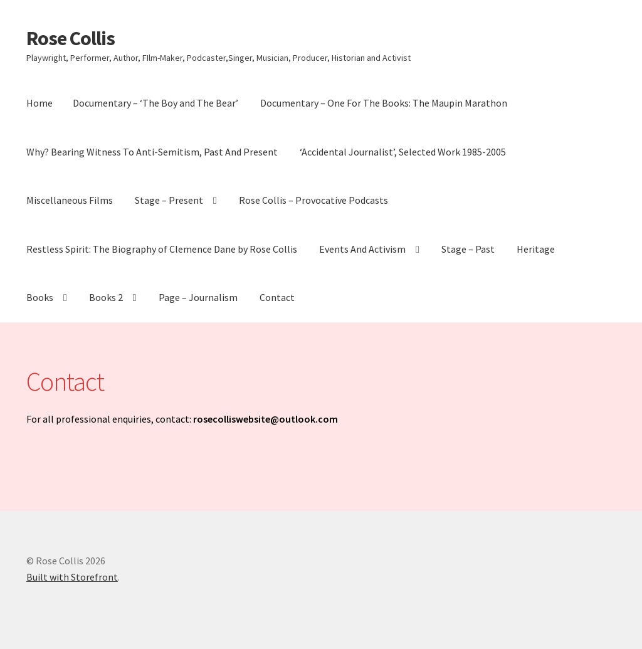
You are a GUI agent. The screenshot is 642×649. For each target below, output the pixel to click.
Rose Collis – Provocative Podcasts (313, 200)
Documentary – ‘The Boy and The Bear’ (155, 103)
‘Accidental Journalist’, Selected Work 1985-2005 (403, 151)
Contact (277, 297)
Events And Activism (362, 249)
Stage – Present (169, 200)
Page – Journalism (198, 297)
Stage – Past (468, 249)
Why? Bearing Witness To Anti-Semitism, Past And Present (152, 151)
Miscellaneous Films (69, 200)
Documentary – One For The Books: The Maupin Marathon (383, 103)
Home (39, 103)
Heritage (536, 249)
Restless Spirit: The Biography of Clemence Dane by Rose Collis (161, 249)
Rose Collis (70, 38)
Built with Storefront (72, 577)
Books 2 (106, 297)
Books (39, 297)
